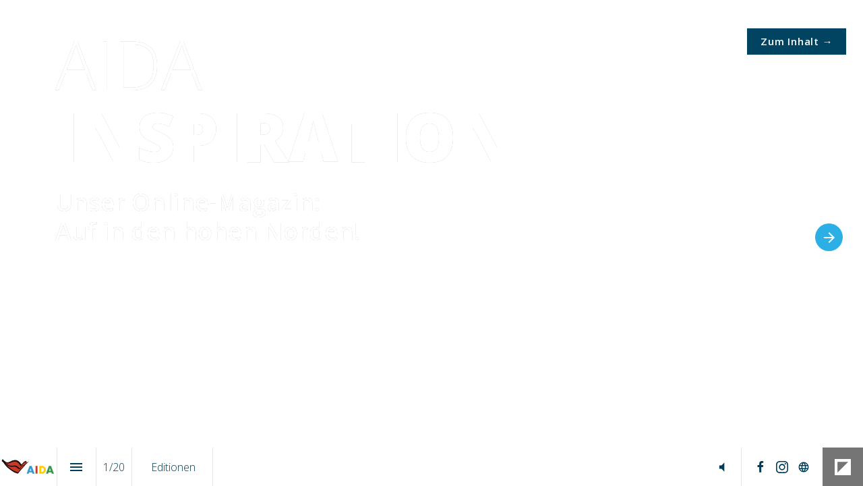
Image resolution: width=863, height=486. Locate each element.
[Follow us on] (803, 467)
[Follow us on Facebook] (760, 467)
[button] (722, 467)
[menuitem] (173, 467)
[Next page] (829, 237)
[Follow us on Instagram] (782, 467)
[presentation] (431, 243)
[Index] (76, 467)
